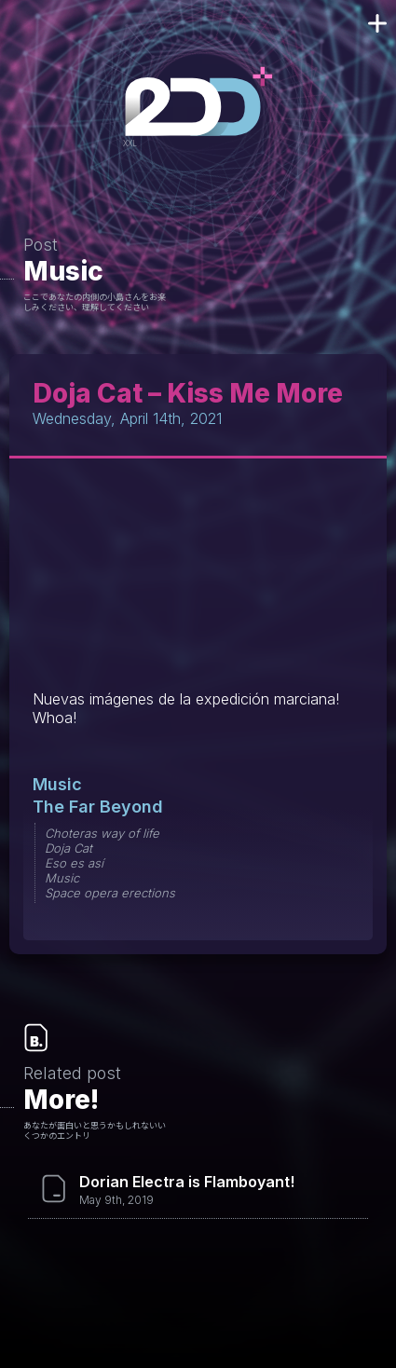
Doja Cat (68, 848)
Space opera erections (110, 892)
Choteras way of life (102, 833)
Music (63, 271)
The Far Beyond (98, 806)
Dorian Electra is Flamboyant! (186, 1181)
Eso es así (74, 862)
